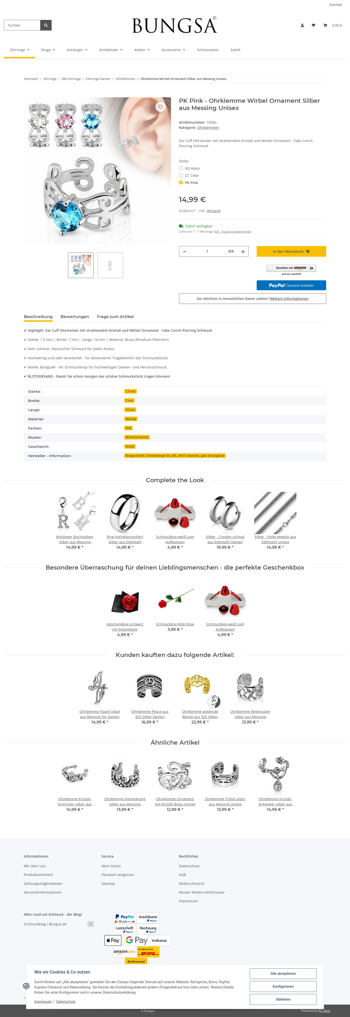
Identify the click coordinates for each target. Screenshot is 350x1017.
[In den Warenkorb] (28, 94)
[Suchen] (22, 25)
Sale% (236, 49)
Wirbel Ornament (137, 437)
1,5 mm (131, 391)
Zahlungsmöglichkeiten (43, 883)
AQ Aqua (192, 168)
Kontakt (335, 4)
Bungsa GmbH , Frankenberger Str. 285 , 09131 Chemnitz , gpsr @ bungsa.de (175, 455)
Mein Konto (111, 866)
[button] (302, 25)
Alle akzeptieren (283, 974)
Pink (128, 428)
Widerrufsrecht (191, 883)
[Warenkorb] (332, 25)
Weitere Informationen (289, 298)
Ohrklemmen (208, 127)
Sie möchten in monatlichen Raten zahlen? (253, 298)
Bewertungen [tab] (75, 316)
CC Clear (192, 175)
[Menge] (207, 251)
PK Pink (191, 182)
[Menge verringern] (184, 251)
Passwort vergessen (118, 874)
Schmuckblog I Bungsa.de (59, 924)
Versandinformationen (42, 892)
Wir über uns (35, 866)
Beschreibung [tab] (38, 316)
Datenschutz (189, 866)
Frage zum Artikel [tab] (115, 316)
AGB (182, 874)
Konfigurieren (283, 986)
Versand (213, 210)
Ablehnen (283, 999)
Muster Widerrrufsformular (202, 892)
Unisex (130, 446)
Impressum (188, 901)
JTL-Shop (324, 1011)
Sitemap (108, 883)
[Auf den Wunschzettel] (160, 106)
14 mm (130, 409)
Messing (131, 419)
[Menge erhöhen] (243, 251)
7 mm (129, 400)
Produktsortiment (38, 874)
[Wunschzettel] (313, 25)
